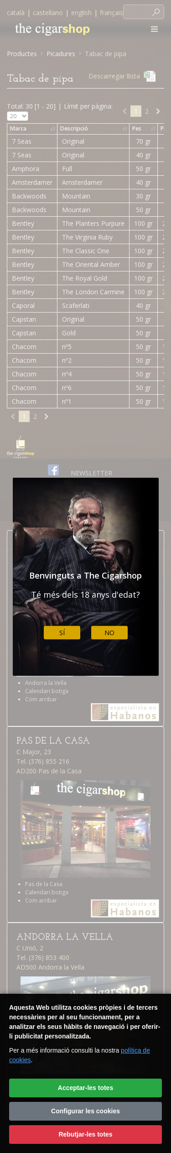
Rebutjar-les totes (85, 1134)
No (109, 632)
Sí (62, 632)
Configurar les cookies (85, 1111)
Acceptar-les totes (85, 1087)
